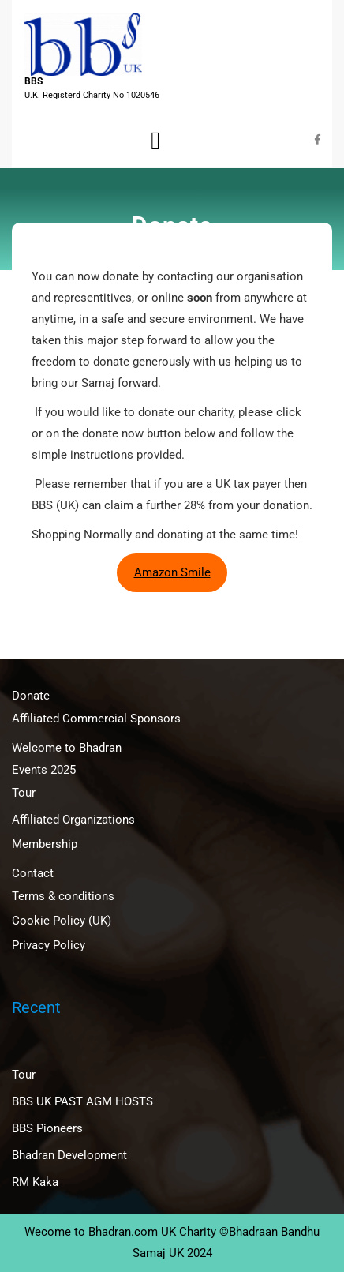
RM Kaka (35, 1182)
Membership (44, 844)
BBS (33, 81)
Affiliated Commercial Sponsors (96, 718)
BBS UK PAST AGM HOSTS (82, 1101)
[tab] (155, 140)
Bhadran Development (69, 1155)
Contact (33, 873)
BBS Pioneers (47, 1128)
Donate (31, 696)
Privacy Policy (48, 945)
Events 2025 (44, 770)
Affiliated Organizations (73, 819)
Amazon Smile (172, 572)
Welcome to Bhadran (67, 748)
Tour (24, 793)
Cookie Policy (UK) (61, 921)
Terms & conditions (63, 896)
